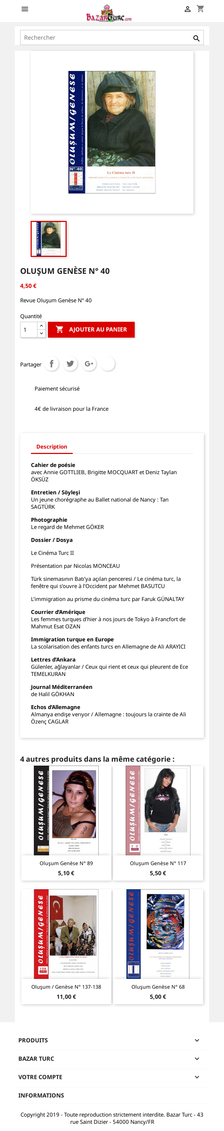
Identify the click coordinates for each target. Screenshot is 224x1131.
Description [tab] (51, 446)
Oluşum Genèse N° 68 (158, 986)
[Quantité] (28, 330)
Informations (41, 1095)
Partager (51, 363)
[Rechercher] (112, 37)
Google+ (89, 363)
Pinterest (107, 363)
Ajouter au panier (91, 329)
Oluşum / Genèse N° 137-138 (66, 986)
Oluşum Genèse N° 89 (66, 863)
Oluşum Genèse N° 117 (158, 863)
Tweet (70, 363)
